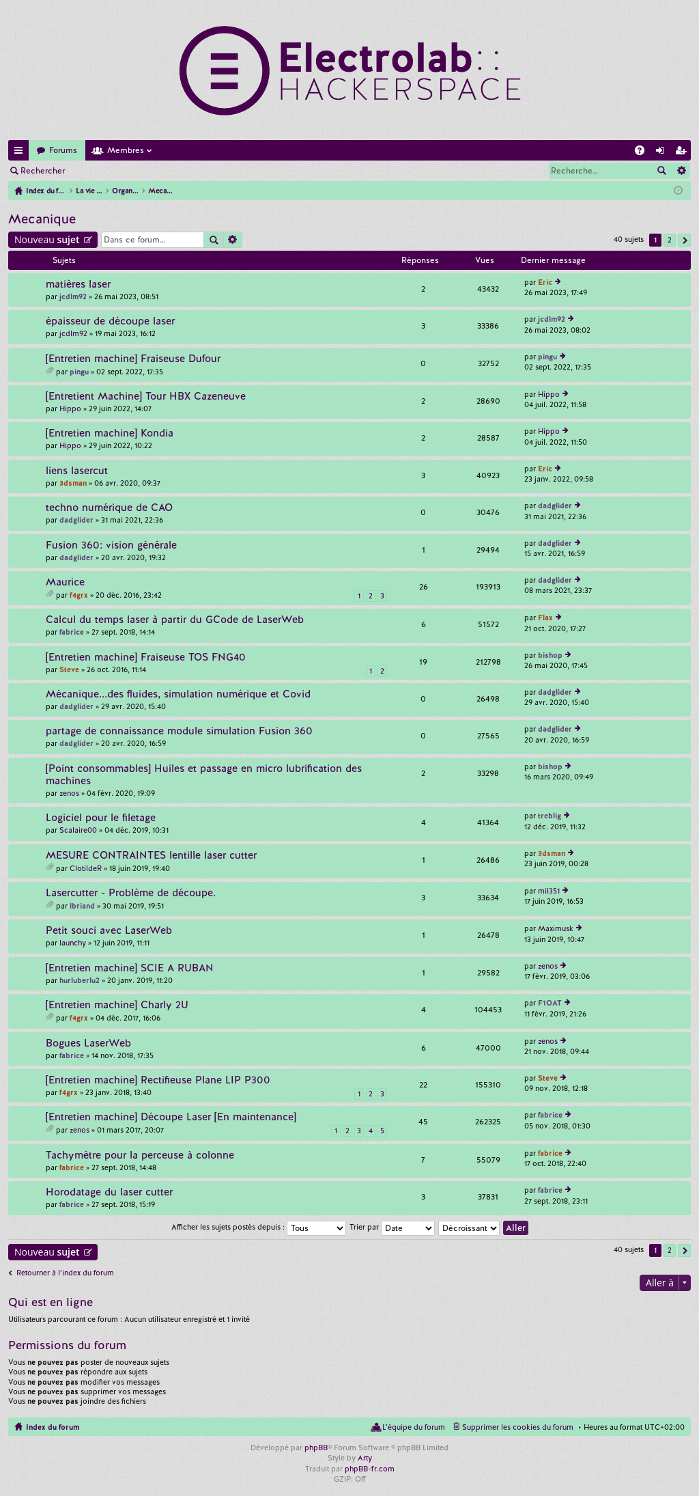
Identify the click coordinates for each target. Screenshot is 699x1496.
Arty (365, 1458)
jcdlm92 (73, 296)
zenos (69, 793)
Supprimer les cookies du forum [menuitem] (517, 1427)
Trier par (392, 1227)
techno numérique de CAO (109, 507)
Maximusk (555, 928)
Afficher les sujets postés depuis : (258, 1227)
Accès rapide (21, 153)
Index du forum (52, 1427)
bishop (550, 655)
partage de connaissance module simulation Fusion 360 (179, 731)
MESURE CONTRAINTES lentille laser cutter (151, 855)
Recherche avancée (681, 171)
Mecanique (42, 218)
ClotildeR (86, 868)
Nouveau (47, 239)
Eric (545, 282)
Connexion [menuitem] (662, 153)
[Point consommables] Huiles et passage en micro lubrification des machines (204, 775)
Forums (63, 150)
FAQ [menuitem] (644, 153)
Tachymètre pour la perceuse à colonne (140, 1155)
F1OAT (550, 1003)
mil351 (549, 891)
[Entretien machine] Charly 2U (117, 1005)
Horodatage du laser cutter (109, 1192)
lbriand (82, 906)
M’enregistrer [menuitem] (683, 153)
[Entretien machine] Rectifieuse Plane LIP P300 (158, 1080)
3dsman (73, 483)
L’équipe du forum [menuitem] (413, 1427)
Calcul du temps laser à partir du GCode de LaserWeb (175, 619)
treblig (549, 815)
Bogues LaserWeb (88, 1043)
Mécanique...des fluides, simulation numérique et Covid (178, 694)
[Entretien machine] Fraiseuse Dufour (133, 358)
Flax (545, 617)
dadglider (76, 520)
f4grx (79, 595)
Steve (69, 669)
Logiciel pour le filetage (101, 818)
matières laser (78, 284)
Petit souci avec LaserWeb (109, 930)
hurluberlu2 (79, 980)
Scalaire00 (78, 830)
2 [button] (670, 240)
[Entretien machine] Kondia (109, 433)
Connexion (105, 170)
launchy (72, 942)
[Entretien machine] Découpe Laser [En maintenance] (171, 1117)
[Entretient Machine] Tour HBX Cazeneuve (146, 396)
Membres (125, 150)
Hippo (70, 408)
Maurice (65, 582)
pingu (79, 371)
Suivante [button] (684, 240)
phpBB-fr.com (370, 1468)
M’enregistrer (170, 170)
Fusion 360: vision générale (111, 545)
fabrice (71, 632)
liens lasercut (77, 471)
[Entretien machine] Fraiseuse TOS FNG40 (146, 657)
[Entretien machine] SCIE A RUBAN (130, 968)
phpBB (316, 1447)
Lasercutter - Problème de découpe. (131, 893)
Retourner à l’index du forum (65, 1272)
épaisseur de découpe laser (110, 321)
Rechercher (42, 170)
